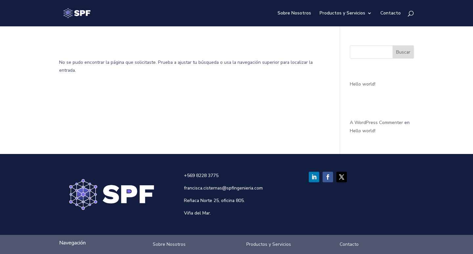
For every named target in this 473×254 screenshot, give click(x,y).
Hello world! (362, 84)
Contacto (390, 13)
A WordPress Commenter (376, 122)
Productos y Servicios (342, 13)
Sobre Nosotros (294, 13)
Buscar (403, 52)
